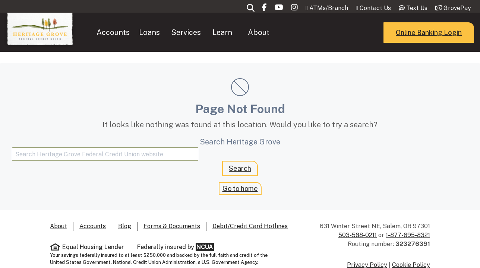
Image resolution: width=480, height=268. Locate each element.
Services (186, 95)
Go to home (240, 188)
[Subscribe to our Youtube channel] (279, 70)
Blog (124, 226)
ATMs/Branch (327, 71)
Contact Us (373, 71)
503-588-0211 (357, 235)
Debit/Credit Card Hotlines (250, 226)
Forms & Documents (171, 226)
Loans (149, 95)
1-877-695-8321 (408, 235)
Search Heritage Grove (240, 141)
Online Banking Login (429, 95)
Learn (222, 95)
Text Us (413, 71)
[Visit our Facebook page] (264, 70)
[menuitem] (113, 95)
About (258, 95)
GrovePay (453, 71)
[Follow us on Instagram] (294, 70)
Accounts (113, 95)
